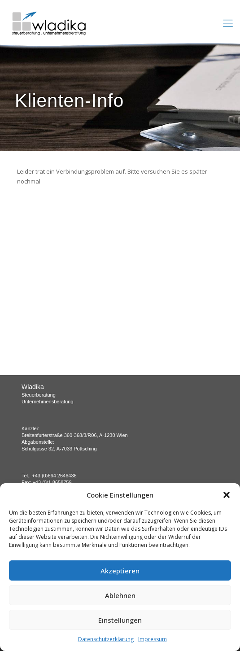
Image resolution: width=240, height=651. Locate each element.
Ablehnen (120, 595)
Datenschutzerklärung (106, 639)
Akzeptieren (120, 570)
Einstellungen (120, 620)
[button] (226, 494)
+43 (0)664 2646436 (54, 475)
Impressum (152, 639)
